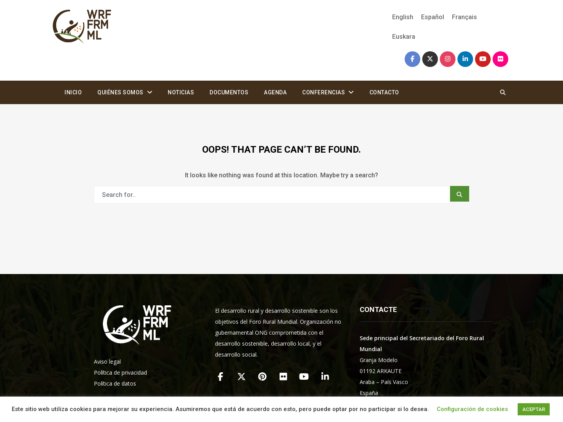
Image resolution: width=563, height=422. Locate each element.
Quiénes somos (120, 92)
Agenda (275, 92)
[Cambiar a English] (402, 17)
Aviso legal (107, 361)
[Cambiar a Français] (464, 17)
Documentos (229, 92)
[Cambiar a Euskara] (401, 36)
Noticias (181, 92)
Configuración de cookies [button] (472, 409)
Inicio (73, 92)
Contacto (384, 92)
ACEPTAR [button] (533, 409)
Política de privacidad (120, 372)
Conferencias (323, 92)
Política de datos (115, 383)
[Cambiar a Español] (432, 17)
